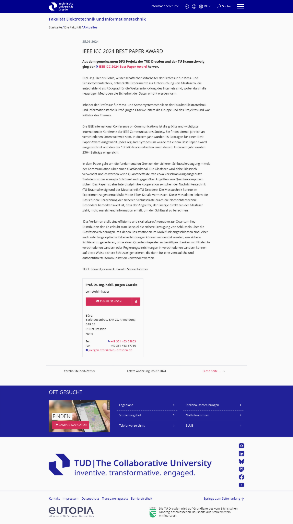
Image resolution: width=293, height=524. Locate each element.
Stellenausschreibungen (202, 405)
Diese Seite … (212, 371)
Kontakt (54, 498)
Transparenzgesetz (115, 498)
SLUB (189, 425)
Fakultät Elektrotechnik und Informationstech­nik (97, 20)
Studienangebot (130, 415)
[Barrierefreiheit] (194, 7)
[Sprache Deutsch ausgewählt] (205, 6)
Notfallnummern (197, 415)
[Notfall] (187, 7)
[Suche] (224, 6)
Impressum (71, 498)
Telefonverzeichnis (132, 425)
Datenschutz (90, 498)
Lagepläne (126, 405)
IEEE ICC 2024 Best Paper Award (123, 67)
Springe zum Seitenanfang (222, 498)
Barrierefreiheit (141, 498)
